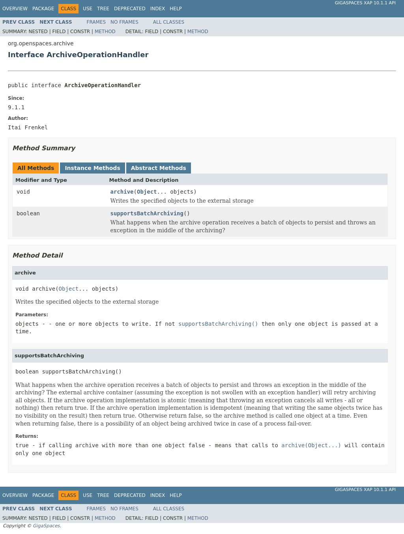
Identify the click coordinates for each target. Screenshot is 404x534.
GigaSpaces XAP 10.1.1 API (365, 3)
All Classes (168, 22)
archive (122, 192)
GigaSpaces (46, 525)
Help (176, 8)
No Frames (124, 22)
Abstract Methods (158, 168)
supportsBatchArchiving (146, 213)
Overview (15, 8)
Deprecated (130, 8)
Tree (103, 8)
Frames (96, 22)
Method (105, 31)
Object (147, 192)
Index (157, 8)
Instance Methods (92, 168)
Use (87, 8)
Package (43, 8)
